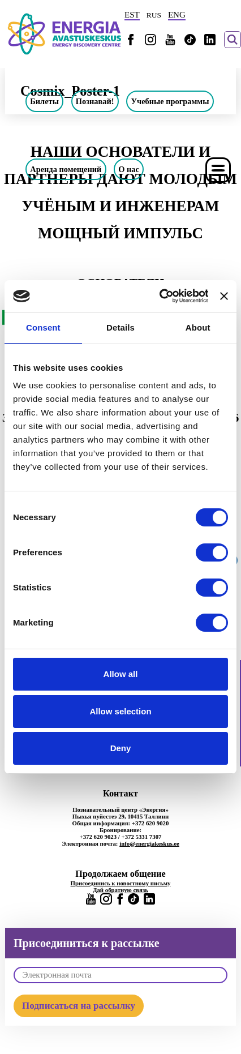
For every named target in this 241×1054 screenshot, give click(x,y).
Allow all (121, 674)
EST (132, 14)
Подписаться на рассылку (78, 1005)
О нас (128, 169)
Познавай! (95, 101)
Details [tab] (120, 327)
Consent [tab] (43, 327)
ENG (177, 14)
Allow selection (120, 711)
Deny (120, 748)
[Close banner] (224, 296)
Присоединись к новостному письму (121, 883)
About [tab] (198, 327)
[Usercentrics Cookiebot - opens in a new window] (159, 296)
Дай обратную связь (120, 889)
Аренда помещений (65, 169)
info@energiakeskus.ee (149, 843)
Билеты (44, 101)
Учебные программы (170, 101)
